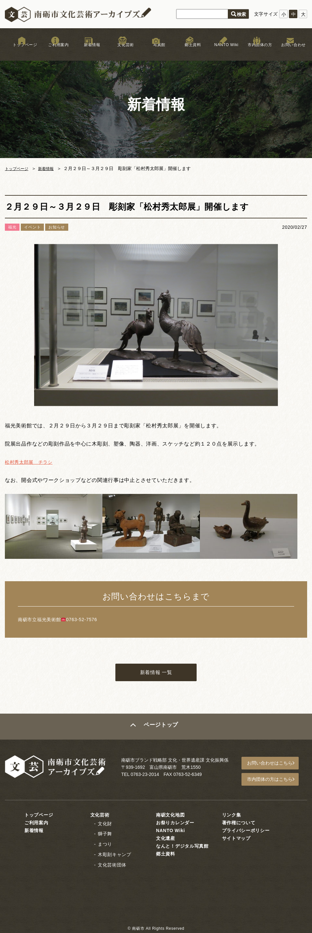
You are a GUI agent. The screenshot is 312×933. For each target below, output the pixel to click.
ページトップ (161, 728)
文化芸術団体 (112, 864)
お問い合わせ (290, 51)
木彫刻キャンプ (114, 853)
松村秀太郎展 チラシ (32, 462)
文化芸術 (122, 51)
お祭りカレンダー (175, 821)
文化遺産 (165, 837)
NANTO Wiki (223, 51)
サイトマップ (236, 837)
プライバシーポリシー (246, 829)
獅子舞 (105, 833)
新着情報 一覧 (156, 673)
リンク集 (231, 813)
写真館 (156, 51)
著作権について (238, 821)
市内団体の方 (256, 51)
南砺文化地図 (170, 813)
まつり (105, 843)
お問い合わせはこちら (273, 764)
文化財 (105, 822)
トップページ (21, 51)
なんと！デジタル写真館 (182, 845)
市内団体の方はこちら (273, 779)
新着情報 (89, 51)
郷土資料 (189, 51)
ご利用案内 (55, 51)
